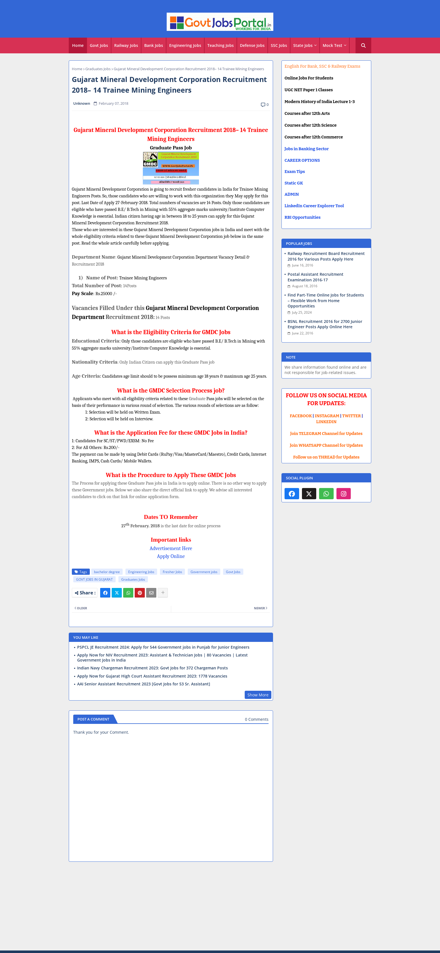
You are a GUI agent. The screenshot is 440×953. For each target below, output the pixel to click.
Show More (258, 694)
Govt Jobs (99, 45)
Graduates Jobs (98, 68)
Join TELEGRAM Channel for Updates (326, 433)
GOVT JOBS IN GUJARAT (94, 579)
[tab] (78, 45)
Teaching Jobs (220, 45)
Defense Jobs (252, 45)
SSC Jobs (279, 45)
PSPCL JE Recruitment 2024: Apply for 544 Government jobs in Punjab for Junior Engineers (163, 647)
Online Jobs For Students (309, 78)
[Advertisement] (220, 907)
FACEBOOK (301, 415)
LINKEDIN (326, 421)
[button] (363, 45)
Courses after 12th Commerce (314, 137)
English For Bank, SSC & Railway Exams (322, 66)
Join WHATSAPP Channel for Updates (326, 445)
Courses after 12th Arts (307, 113)
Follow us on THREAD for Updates (326, 457)
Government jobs (204, 571)
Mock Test (332, 45)
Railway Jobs (126, 45)
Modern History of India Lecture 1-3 (320, 101)
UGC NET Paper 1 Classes (309, 89)
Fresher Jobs (172, 571)
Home (78, 45)
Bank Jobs (153, 45)
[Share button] (163, 593)
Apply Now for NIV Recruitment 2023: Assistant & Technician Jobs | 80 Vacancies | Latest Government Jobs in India (162, 658)
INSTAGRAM (327, 415)
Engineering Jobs (185, 45)
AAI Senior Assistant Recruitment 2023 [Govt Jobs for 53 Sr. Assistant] (143, 684)
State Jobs (303, 45)
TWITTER (351, 415)
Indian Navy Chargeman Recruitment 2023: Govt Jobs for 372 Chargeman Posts (152, 668)
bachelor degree (107, 571)
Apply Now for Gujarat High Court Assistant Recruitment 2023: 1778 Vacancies (152, 676)
